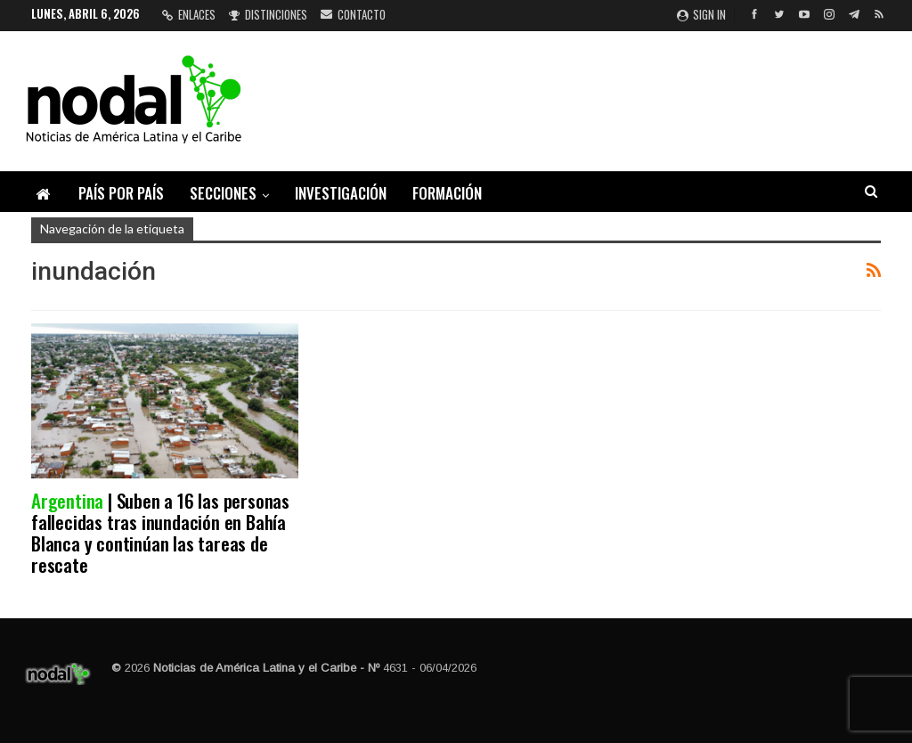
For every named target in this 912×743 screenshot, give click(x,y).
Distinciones (268, 14)
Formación (447, 193)
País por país (121, 193)
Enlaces (189, 14)
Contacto (353, 14)
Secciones (223, 193)
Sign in (701, 14)
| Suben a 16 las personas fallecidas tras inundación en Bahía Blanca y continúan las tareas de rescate (160, 532)
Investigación (341, 193)
